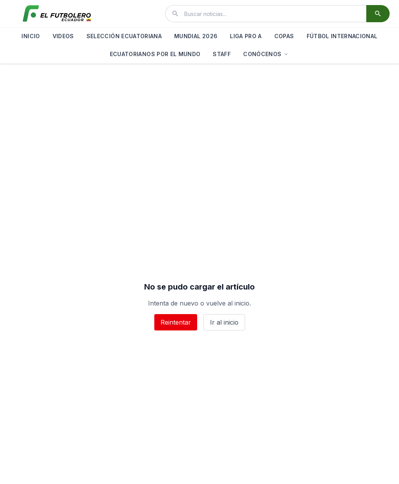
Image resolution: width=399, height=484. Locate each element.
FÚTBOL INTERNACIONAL (342, 36)
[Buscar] (378, 13)
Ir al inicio (224, 322)
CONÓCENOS (266, 54)
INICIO (30, 36)
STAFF (222, 54)
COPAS (284, 36)
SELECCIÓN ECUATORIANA (124, 36)
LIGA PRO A (246, 36)
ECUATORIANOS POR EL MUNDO (155, 54)
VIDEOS (63, 36)
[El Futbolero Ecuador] (56, 14)
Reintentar (176, 322)
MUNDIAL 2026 (195, 36)
